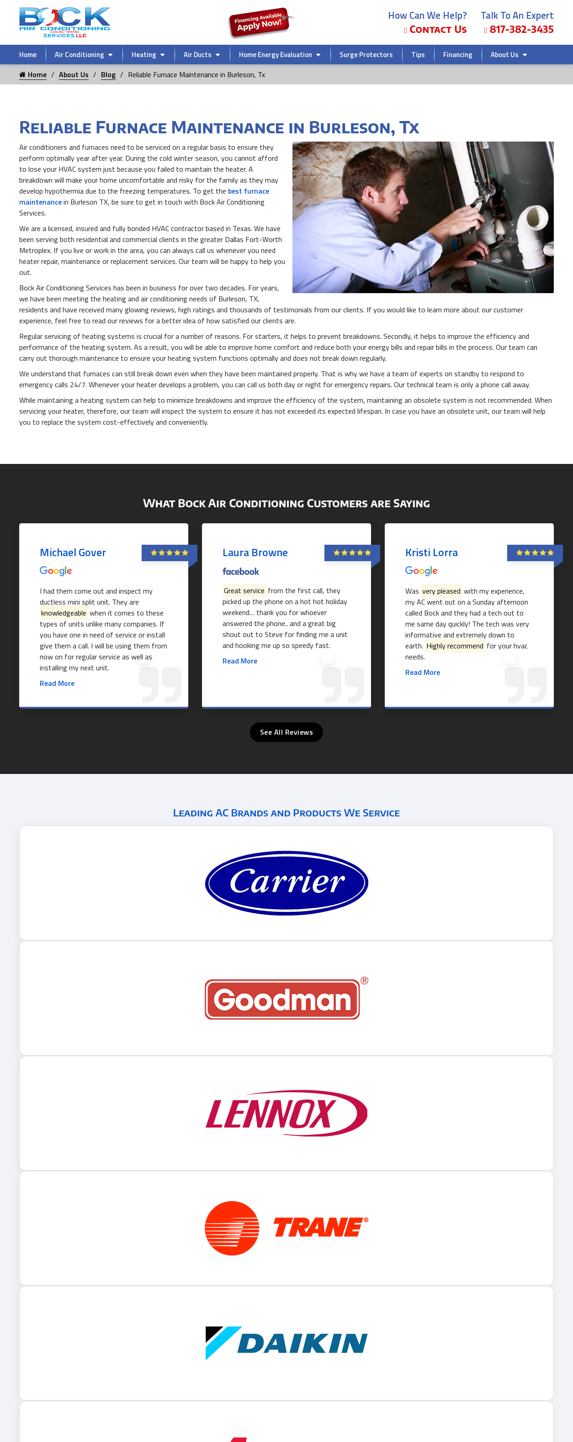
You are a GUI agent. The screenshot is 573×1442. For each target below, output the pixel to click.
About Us (505, 54)
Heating (144, 54)
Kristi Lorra (431, 552)
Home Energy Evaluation (275, 54)
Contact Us (435, 29)
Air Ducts (198, 54)
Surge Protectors (366, 54)
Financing (457, 54)
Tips (418, 54)
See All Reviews (286, 731)
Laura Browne (255, 552)
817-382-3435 (519, 29)
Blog (108, 74)
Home (28, 54)
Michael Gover (73, 552)
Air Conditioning (79, 54)
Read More (57, 683)
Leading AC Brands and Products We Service (286, 812)
